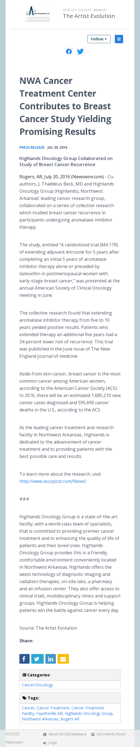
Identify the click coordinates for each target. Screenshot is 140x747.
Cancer (28, 707)
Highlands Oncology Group (89, 713)
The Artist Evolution (89, 16)
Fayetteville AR (49, 713)
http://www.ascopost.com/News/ (52, 481)
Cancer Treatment (53, 707)
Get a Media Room (111, 734)
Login (52, 742)
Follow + (99, 39)
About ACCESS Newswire (67, 734)
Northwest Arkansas (40, 719)
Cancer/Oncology (37, 684)
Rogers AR (70, 719)
